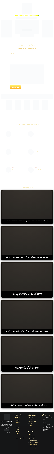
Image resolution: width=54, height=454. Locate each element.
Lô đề (30, 428)
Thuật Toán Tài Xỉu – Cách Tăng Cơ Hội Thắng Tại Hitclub (27, 331)
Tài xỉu (30, 423)
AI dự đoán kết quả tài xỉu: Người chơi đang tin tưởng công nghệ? (27, 368)
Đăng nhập (18, 422)
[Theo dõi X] (8, 433)
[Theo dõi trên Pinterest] (7, 435)
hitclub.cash (35, 15)
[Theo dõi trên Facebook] (2, 433)
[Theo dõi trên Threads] (11, 433)
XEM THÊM (16, 87)
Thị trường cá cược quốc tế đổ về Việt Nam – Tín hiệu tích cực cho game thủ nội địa (27, 294)
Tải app (17, 424)
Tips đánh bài (32, 436)
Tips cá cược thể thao (33, 442)
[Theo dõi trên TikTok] (6, 433)
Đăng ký (17, 420)
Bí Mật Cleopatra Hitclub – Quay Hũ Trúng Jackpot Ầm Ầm (27, 221)
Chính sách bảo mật (20, 438)
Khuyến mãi (18, 433)
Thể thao (31, 427)
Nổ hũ (30, 419)
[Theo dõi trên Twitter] (9, 433)
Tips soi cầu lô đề (32, 446)
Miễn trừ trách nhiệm (20, 435)
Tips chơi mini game (33, 440)
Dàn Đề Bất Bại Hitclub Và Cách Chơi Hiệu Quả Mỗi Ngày (27, 405)
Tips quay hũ (31, 438)
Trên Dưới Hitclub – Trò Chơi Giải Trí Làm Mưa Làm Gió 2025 (26, 257)
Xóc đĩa (30, 425)
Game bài (31, 417)
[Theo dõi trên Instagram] (4, 433)
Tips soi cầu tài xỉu (33, 444)
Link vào (17, 425)
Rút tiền (17, 429)
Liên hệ (17, 431)
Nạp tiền (17, 427)
